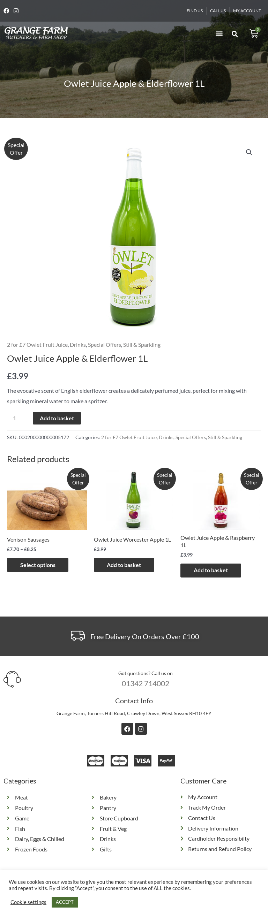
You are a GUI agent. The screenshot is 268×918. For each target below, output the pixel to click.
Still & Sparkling (142, 344)
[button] (219, 33)
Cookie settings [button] (28, 902)
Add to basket (57, 418)
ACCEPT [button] (65, 902)
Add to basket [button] (125, 564)
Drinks (78, 344)
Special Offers (104, 344)
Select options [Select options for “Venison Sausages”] (38, 564)
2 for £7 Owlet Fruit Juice (37, 344)
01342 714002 (145, 683)
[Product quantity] (17, 418)
